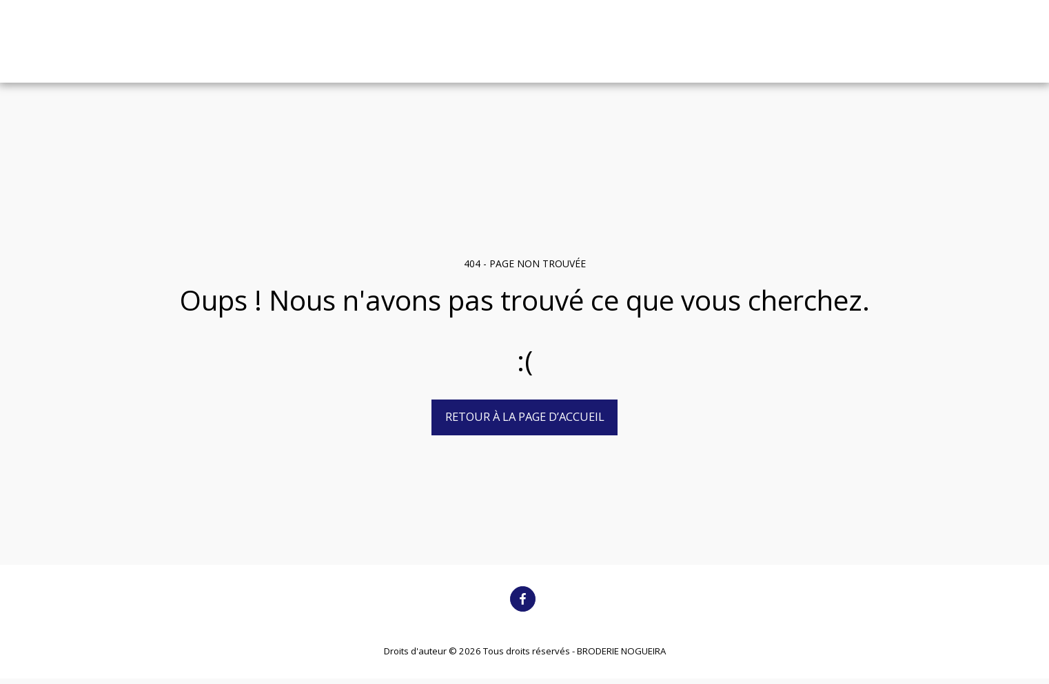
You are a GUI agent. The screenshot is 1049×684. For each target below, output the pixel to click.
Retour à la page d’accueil (524, 416)
